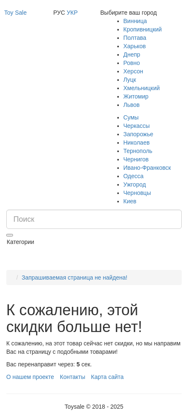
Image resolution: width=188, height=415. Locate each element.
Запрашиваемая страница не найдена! (75, 277)
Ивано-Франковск (147, 167)
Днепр (132, 54)
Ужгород (135, 184)
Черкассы (137, 125)
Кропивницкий (143, 29)
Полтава (135, 37)
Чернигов (136, 159)
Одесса (134, 176)
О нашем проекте (30, 377)
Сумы (131, 117)
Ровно (132, 63)
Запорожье (138, 134)
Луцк (130, 79)
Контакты (72, 377)
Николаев (137, 142)
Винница (135, 21)
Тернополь (138, 151)
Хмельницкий (142, 88)
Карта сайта (107, 377)
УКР (72, 12)
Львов (132, 104)
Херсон (134, 71)
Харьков (135, 46)
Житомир (136, 96)
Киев (130, 201)
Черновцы (137, 192)
